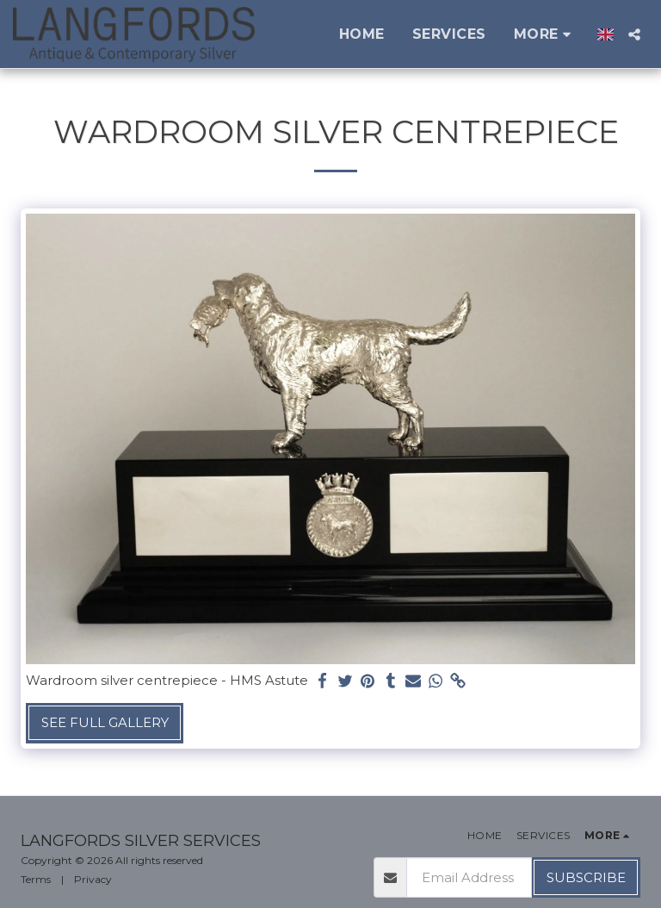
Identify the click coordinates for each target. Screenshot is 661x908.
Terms (36, 879)
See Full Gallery (105, 722)
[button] (634, 34)
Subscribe (586, 877)
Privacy (93, 879)
